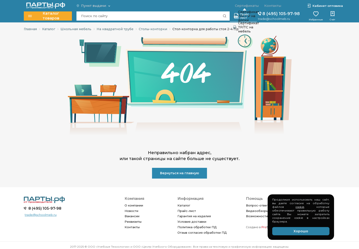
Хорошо (301, 231)
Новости (131, 211)
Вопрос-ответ (257, 205)
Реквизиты (133, 221)
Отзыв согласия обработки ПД (202, 232)
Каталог (183, 205)
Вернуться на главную (179, 173)
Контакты (132, 227)
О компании (134, 205)
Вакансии (132, 216)
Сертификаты (246, 6)
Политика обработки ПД (197, 227)
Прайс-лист (186, 211)
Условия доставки (191, 221)
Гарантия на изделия (194, 216)
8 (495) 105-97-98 (279, 13)
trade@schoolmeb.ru (274, 18)
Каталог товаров (43, 15)
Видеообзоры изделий (264, 211)
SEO (266, 227)
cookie (300, 207)
